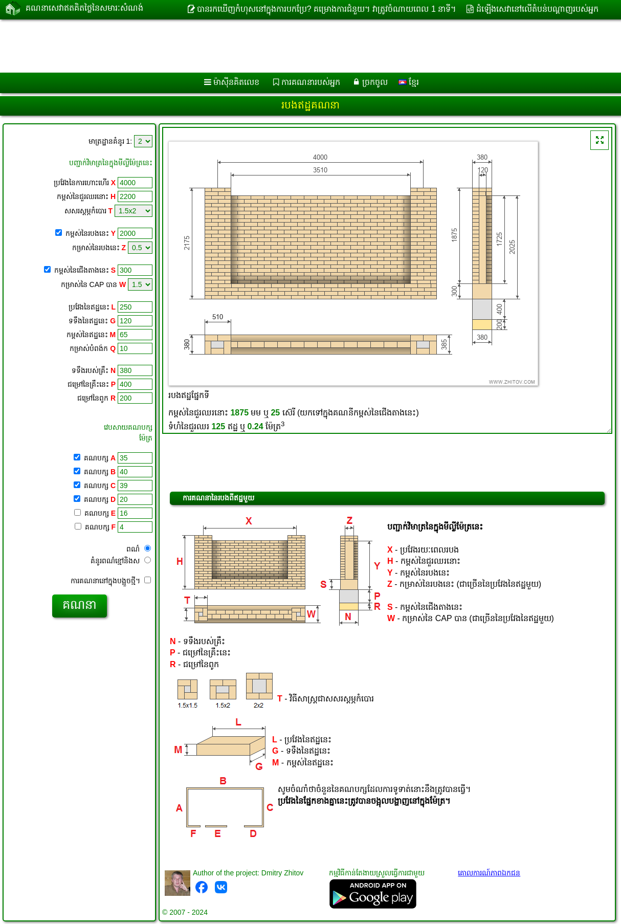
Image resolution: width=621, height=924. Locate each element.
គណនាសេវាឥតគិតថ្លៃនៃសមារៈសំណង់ (84, 9)
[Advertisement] (261, 46)
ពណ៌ (138, 549)
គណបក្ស (99, 458)
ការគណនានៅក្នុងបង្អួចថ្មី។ (111, 581)
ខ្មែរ (408, 82)
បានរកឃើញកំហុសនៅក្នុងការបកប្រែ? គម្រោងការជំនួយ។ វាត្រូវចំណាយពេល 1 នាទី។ (327, 9)
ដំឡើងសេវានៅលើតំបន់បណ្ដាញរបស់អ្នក (537, 9)
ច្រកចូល (375, 82)
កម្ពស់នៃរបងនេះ (90, 233)
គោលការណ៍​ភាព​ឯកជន (489, 873)
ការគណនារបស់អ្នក (310, 82)
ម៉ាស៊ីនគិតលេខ (236, 82)
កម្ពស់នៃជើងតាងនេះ (85, 270)
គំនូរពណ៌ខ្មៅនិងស (121, 561)
